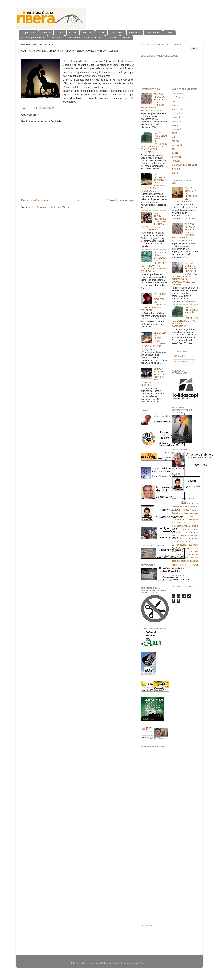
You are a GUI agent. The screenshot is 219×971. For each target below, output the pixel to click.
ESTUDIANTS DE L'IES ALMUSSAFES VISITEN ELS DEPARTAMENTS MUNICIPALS (153, 377)
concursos (193, 506)
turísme (184, 561)
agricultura (192, 503)
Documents (56, 37)
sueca (175, 173)
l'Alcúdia (176, 161)
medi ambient (186, 538)
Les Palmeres (179, 97)
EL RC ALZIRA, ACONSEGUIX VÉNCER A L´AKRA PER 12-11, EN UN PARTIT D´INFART (154, 221)
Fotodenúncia (153, 32)
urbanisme (193, 561)
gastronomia (192, 532)
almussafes (177, 129)
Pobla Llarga (178, 117)
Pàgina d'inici (29, 32)
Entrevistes (134, 32)
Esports (73, 32)
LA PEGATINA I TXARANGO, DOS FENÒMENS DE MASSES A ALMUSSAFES (154, 182)
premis (185, 548)
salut (184, 551)
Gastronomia (116, 32)
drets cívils (176, 513)
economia (193, 513)
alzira (174, 133)
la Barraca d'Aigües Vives (184, 165)
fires (196, 529)
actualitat (179, 503)
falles (187, 526)
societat (194, 551)
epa (173, 523)
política (176, 547)
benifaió (176, 141)
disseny (195, 510)
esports (193, 522)
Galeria (169, 32)
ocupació (181, 545)
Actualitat (46, 32)
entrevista (193, 519)
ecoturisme (176, 516)
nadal (188, 541)
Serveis (126, 37)
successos (192, 554)
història (175, 535)
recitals (174, 551)
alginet (175, 125)
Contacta (112, 37)
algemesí (176, 121)
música (180, 541)
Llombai (176, 105)
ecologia (184, 513)
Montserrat (177, 109)
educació (193, 516)
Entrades (179, 356)
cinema (183, 506)
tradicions (176, 561)
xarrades (176, 568)
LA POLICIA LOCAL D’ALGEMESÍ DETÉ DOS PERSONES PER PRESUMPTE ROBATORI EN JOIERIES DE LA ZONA (154, 261)
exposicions (177, 526)
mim (196, 538)
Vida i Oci (87, 32)
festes (194, 525)
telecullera (184, 558)
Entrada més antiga (120, 200)
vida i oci (189, 564)
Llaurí (174, 101)
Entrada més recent (35, 200)
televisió (194, 558)
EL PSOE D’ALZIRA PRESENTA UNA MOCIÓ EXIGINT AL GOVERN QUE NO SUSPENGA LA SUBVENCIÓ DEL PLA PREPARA (185, 274)
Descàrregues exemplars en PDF (85, 37)
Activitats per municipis (33, 37)
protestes (194, 548)
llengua (194, 535)
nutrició (195, 542)
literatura (185, 535)
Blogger (143, 963)
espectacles (181, 523)
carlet (174, 149)
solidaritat (176, 554)
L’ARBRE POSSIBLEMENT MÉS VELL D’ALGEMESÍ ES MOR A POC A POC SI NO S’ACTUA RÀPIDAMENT (154, 142)
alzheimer (176, 507)
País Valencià (178, 113)
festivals (175, 529)
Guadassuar (178, 93)
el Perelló (176, 157)
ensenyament (178, 519)
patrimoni (193, 545)
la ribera (176, 168)
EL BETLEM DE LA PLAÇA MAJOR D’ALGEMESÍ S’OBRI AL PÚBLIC (154, 339)
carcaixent (177, 145)
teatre (175, 557)
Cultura (60, 32)
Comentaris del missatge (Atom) (53, 207)
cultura (176, 509)
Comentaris (181, 361)
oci (173, 545)
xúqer (183, 568)
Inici (77, 200)
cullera (175, 153)
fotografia (176, 532)
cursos (186, 510)
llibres (175, 538)
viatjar (174, 565)
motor (174, 542)
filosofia (186, 529)
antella (175, 137)
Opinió (101, 32)
